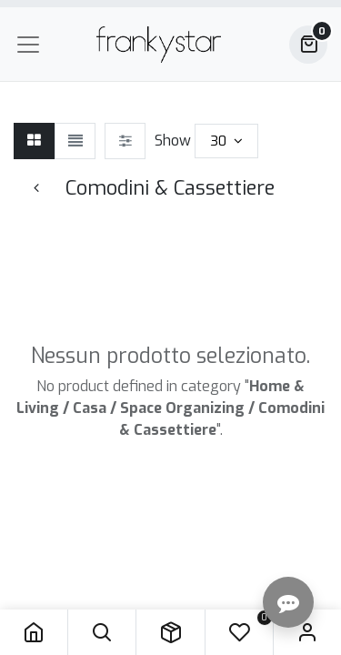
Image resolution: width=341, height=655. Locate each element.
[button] (101, 632)
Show (173, 140)
